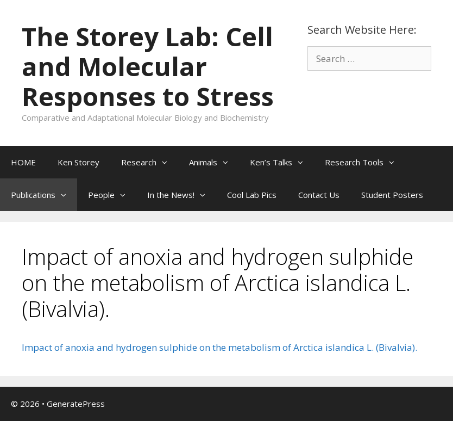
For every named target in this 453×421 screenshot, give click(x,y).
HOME (23, 162)
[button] (167, 162)
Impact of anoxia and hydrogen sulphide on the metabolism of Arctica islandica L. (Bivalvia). (219, 347)
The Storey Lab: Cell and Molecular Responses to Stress (148, 66)
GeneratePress (76, 403)
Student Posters (392, 194)
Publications (44, 194)
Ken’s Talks (282, 162)
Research (149, 162)
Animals (214, 162)
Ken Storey (78, 162)
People (112, 194)
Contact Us (318, 194)
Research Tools (365, 162)
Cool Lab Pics (251, 194)
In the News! (181, 194)
